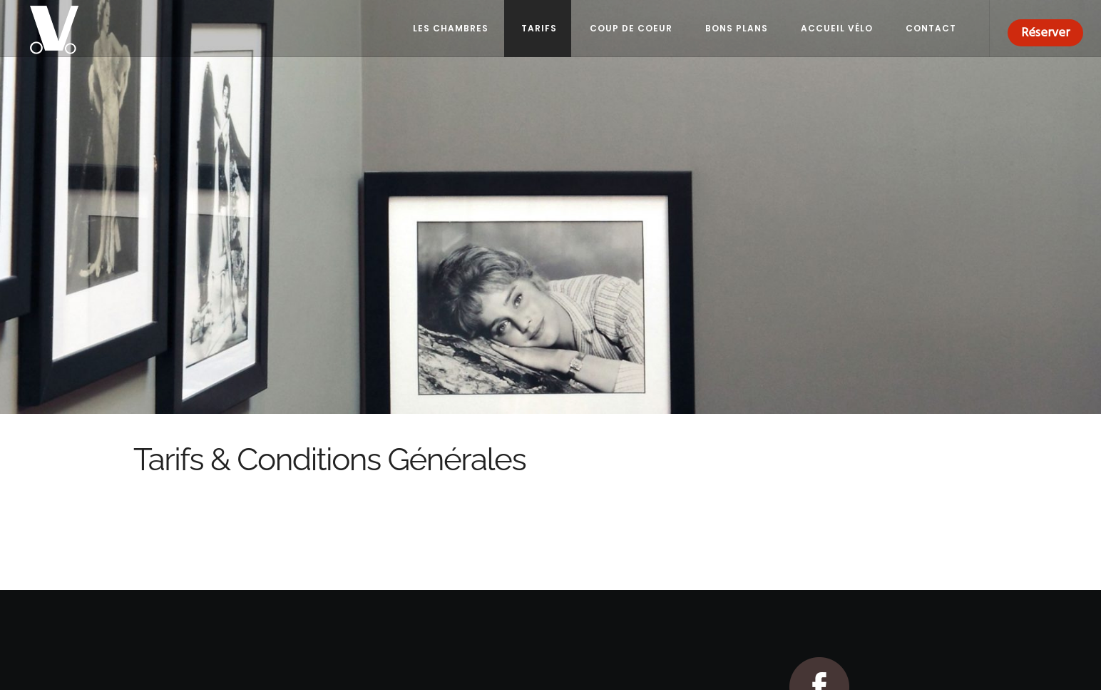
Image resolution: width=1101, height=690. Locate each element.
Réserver (1045, 32)
